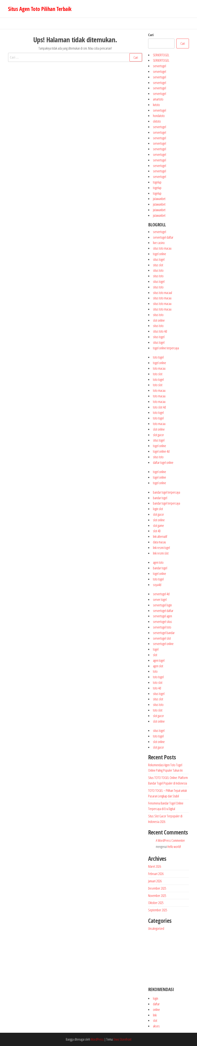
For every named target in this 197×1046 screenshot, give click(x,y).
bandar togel (160, 498)
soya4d (157, 584)
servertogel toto (162, 627)
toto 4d (157, 688)
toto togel (158, 357)
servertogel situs (162, 621)
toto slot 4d (159, 407)
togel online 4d (161, 451)
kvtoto (156, 104)
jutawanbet (159, 198)
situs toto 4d (160, 331)
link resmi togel (161, 547)
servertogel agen (162, 616)
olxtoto (157, 121)
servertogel (159, 66)
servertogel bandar (164, 632)
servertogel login (162, 605)
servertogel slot (162, 638)
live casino (159, 242)
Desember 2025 (157, 888)
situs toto (158, 270)
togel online (159, 254)
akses (156, 1026)
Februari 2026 (156, 873)
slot (155, 655)
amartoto (158, 99)
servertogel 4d (161, 594)
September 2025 (157, 910)
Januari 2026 (155, 881)
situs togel (158, 259)
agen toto (158, 562)
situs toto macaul (162, 292)
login (155, 998)
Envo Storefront (122, 1039)
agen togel (158, 660)
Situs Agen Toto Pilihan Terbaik (40, 8)
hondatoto (159, 115)
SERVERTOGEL (161, 55)
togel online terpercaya (166, 348)
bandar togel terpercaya (166, 492)
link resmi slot (161, 553)
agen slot (158, 666)
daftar (156, 1004)
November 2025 (157, 895)
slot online (159, 320)
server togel (160, 599)
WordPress (97, 1039)
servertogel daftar (163, 237)
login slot (158, 508)
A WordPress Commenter (170, 840)
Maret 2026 (154, 866)
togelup (157, 182)
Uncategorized (156, 928)
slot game (158, 525)
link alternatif (160, 536)
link (155, 1015)
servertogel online (163, 643)
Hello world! (174, 846)
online (156, 1009)
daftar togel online (163, 462)
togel (156, 649)
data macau (159, 542)
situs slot (158, 265)
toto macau (159, 368)
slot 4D (157, 531)
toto (155, 671)
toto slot (157, 374)
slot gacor (158, 435)
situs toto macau (162, 248)
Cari (151, 34)
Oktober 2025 (156, 902)
